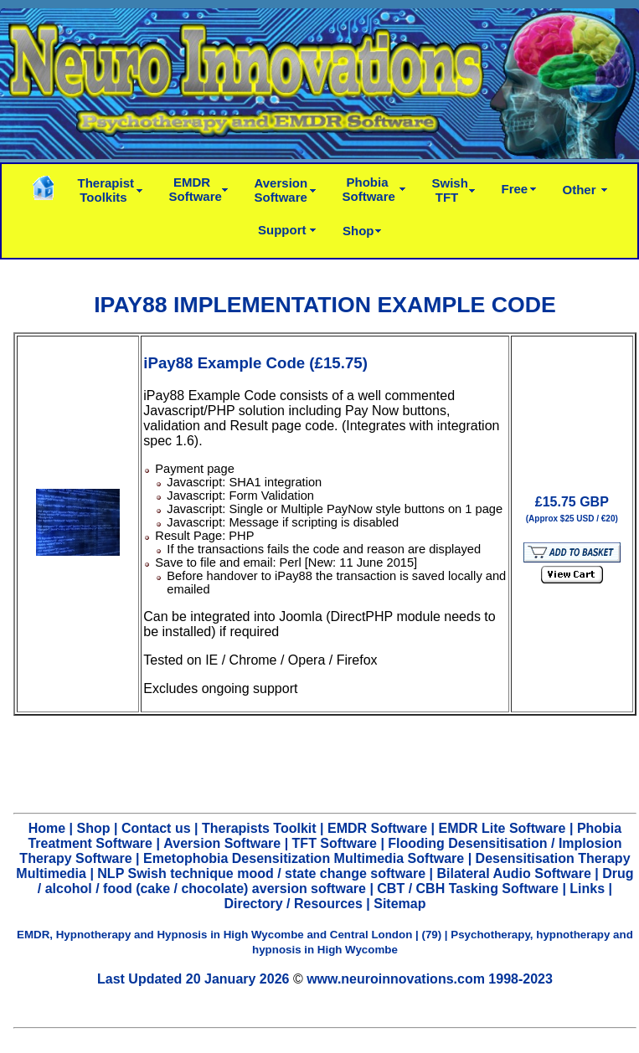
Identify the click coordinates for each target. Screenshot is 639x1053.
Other (579, 189)
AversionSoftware (281, 190)
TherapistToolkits (106, 190)
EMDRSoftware (195, 189)
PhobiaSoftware (369, 189)
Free (515, 189)
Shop (358, 230)
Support (282, 230)
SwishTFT (450, 190)
